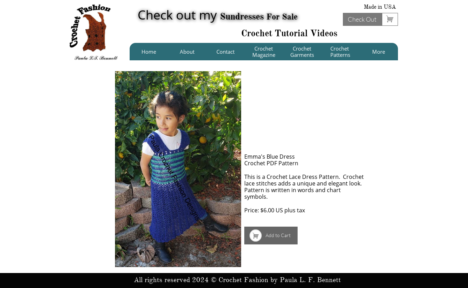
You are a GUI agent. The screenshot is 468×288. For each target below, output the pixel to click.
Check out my (218, 14)
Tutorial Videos (306, 33)
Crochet (258, 33)
